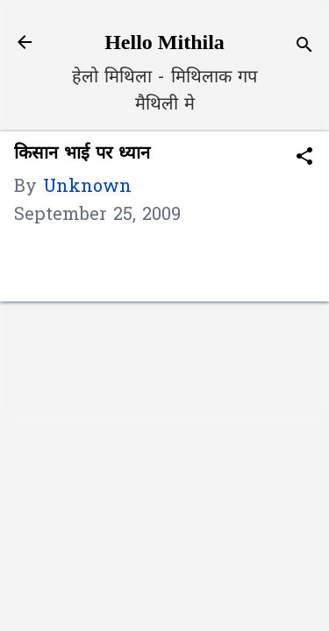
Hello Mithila (164, 42)
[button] (304, 159)
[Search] (304, 47)
